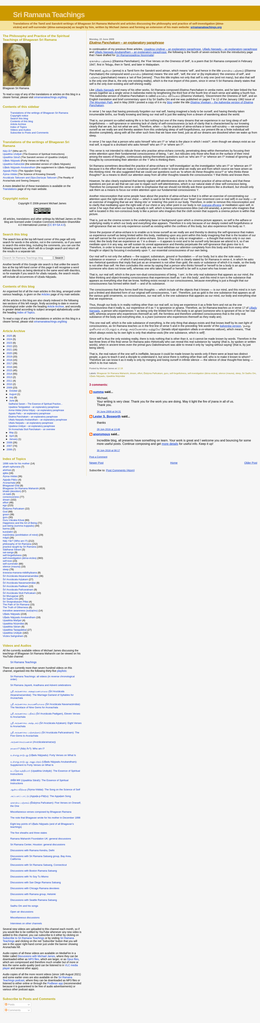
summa (98, 391)
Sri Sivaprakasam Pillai (15, 601)
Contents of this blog (21, 121)
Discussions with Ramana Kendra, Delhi (32, 850)
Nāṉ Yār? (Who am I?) (15, 540)
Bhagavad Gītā (11, 485)
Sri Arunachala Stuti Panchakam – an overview (32, 429)
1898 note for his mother (16, 463)
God (5, 511)
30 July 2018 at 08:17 (108, 450)
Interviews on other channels (26, 923)
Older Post (250, 462)
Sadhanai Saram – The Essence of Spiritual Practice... (36, 404)
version (230, 325)
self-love (7, 560)
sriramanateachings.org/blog (50, 97)
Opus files (72, 959)
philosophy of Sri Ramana (17, 543)
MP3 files (33, 959)
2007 (10, 445)
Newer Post (96, 462)
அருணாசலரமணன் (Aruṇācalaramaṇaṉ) (33, 742)
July (11, 397)
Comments (13, 1010)
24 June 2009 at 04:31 (109, 411)
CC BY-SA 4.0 (56, 224)
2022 (10, 346)
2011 (10, 380)
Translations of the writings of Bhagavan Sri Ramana (39, 112)
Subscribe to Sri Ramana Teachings (23, 938)
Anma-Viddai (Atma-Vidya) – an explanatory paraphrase (36, 410)
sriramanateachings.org (206, 27)
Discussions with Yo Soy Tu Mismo (29, 876)
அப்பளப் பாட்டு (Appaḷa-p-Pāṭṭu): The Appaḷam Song (40, 796)
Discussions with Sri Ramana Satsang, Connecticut (38, 864)
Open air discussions (21, 911)
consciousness (11, 496)
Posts (9, 1004)
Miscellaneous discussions (25, 917)
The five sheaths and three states (28, 832)
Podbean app (55, 983)
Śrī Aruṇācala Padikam (15, 586)
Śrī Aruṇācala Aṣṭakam (15, 579)
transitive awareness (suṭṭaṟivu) (20, 610)
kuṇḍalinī (8, 531)
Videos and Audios (20, 129)
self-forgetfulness (177, 373)
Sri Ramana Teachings (49, 14)
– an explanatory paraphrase (126, 43)
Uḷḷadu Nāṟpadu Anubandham (19, 617)
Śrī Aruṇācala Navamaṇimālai (19, 582)
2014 (10, 373)
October (13, 391)
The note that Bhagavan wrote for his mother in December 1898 (45, 817)
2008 (10, 442)
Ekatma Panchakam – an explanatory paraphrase (33, 416)
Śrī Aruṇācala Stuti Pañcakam (19, 593)
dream (133, 373)
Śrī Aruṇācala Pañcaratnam (18, 589)
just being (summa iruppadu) (18, 525)
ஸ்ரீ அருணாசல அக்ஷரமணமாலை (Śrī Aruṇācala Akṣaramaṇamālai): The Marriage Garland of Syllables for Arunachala (42, 694)
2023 (10, 342)
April (12, 436)
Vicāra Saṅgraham (13, 636)
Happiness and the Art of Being (20, 523)
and (30, 177)
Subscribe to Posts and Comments (29, 132)
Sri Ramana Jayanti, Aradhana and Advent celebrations (40, 685)
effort (139, 373)
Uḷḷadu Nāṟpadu (97, 376)
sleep (238, 373)
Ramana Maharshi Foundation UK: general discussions (40, 838)
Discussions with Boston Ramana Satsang (33, 870)
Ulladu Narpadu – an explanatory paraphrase (31, 423)
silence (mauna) (226, 373)
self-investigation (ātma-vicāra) (202, 373)
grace (6, 514)
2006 (10, 449)
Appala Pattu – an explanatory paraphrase (29, 413)
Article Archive (18, 124)
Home (174, 462)
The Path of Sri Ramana (16, 604)
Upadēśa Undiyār (12, 632)
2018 (10, 360)
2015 (10, 370)
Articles (45, 294)
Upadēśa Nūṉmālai (115, 376)
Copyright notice (19, 115)
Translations (10, 189)
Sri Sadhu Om (249, 373)
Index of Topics (18, 127)
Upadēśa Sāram (12, 626)
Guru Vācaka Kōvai (13, 520)
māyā (6, 537)
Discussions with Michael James (36, 956)
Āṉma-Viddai (10, 476)
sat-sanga (8, 552)
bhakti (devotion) (12, 491)
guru (166, 373)
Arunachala (9, 482)
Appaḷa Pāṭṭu (10, 479)
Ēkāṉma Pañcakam (153, 373)
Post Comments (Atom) (120, 470)
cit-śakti (7, 494)
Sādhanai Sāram (12, 549)
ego (5, 505)
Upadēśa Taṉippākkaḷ (15, 629)
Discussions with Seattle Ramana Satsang (33, 900)
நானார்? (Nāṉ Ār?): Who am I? (27, 748)
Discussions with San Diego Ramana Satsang (35, 882)
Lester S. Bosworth (107, 416)
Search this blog (19, 118)
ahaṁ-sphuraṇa (12, 466)
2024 (10, 339)
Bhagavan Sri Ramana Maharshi (113, 373)
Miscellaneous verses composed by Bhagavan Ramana (40, 811)
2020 (10, 353)
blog (169, 102)
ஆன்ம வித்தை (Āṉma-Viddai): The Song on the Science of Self (45, 789)
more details (170, 443)
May (11, 432)
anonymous (101, 434)
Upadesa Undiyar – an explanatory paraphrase (32, 426)
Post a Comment (98, 456)
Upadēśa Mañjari (12, 620)
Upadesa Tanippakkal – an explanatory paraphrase (34, 407)
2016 (10, 367)
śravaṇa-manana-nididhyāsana (20, 572)
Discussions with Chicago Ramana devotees (34, 888)
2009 (10, 387)
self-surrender (10, 563)
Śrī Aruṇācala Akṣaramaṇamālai (20, 576)
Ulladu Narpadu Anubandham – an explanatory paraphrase (38, 419)
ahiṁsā (7, 470)
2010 (10, 384)
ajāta (5, 473)
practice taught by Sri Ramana (19, 546)
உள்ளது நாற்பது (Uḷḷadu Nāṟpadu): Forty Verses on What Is (43, 755)
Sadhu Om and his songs (24, 905)
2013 (10, 377)
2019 (10, 356)
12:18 (120, 368)
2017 (10, 363)
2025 (10, 335)
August (13, 394)
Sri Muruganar (11, 596)
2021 (10, 349)
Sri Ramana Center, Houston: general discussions (37, 844)
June (12, 400)
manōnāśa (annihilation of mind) (20, 534)
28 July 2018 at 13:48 (108, 429)
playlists (61, 670)
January (13, 439)
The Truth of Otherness (15, 607)
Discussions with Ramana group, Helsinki (33, 894)
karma (6, 528)
